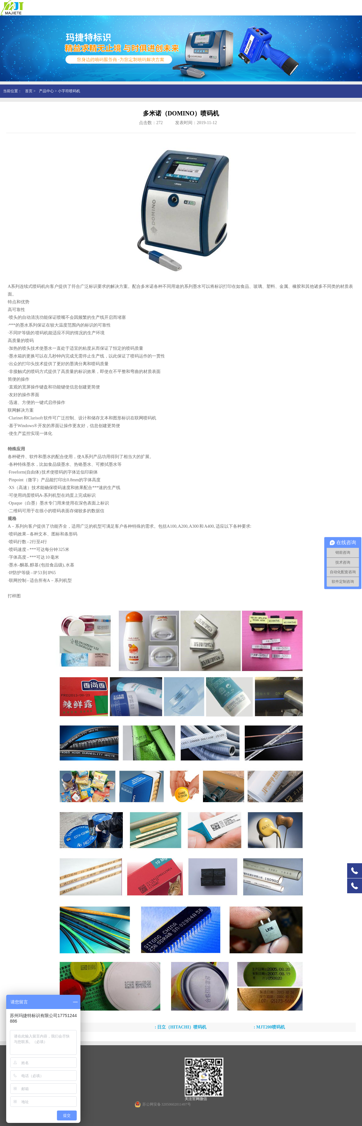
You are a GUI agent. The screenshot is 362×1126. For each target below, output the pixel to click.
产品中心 (46, 91)
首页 (28, 91)
